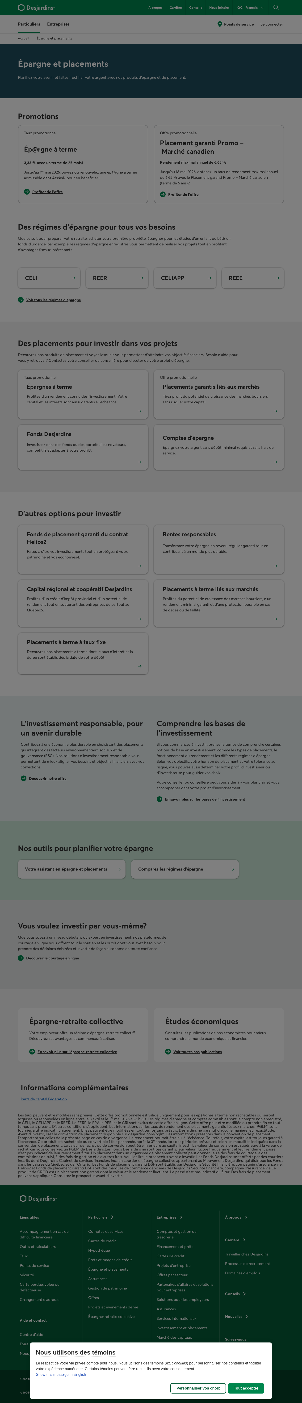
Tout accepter (246, 1388)
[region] (151, 1370)
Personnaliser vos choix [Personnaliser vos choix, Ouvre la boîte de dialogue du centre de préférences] (198, 1388)
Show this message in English (61, 1374)
